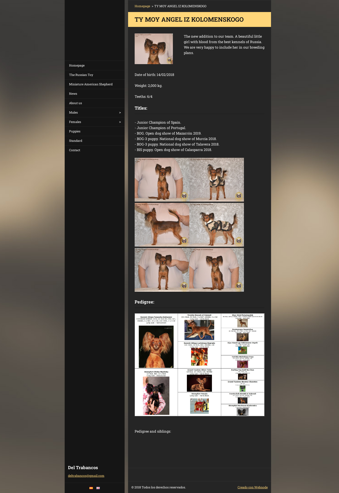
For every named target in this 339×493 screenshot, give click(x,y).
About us (75, 103)
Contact (74, 150)
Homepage (77, 65)
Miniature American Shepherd (91, 84)
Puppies (74, 131)
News (73, 93)
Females (75, 122)
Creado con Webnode (253, 487)
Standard (75, 141)
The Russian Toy (81, 75)
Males (73, 112)
